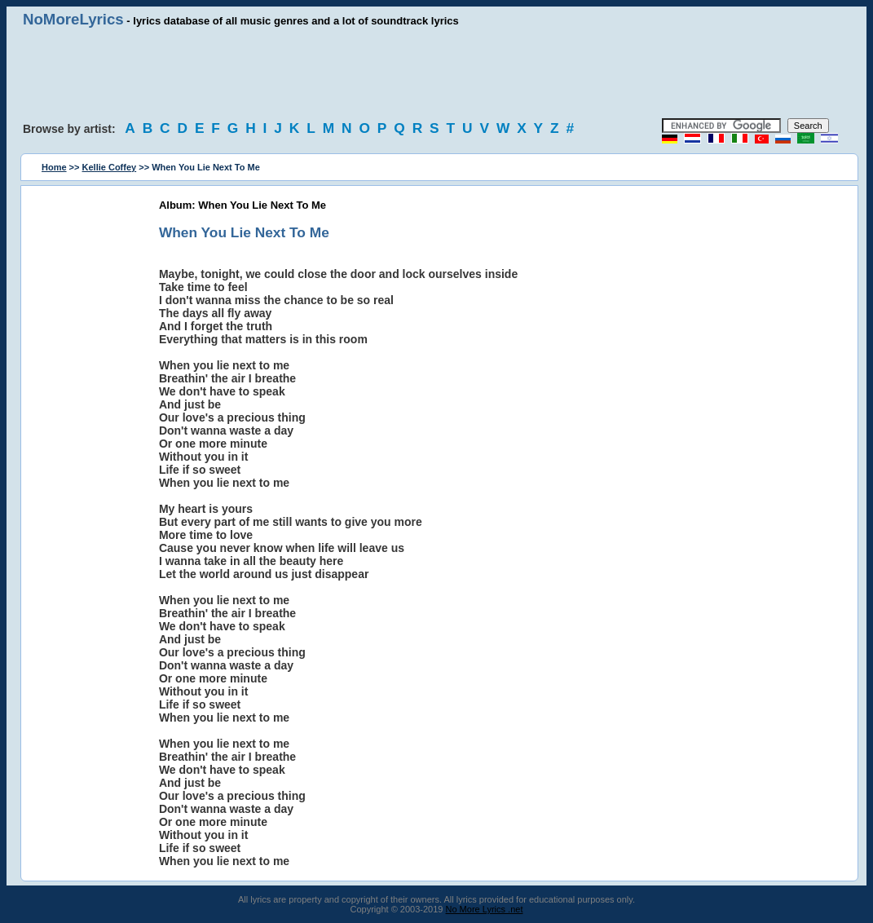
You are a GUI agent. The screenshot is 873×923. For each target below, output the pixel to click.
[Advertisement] (437, 73)
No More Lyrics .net (484, 909)
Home (54, 167)
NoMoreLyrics (73, 19)
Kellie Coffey (109, 167)
